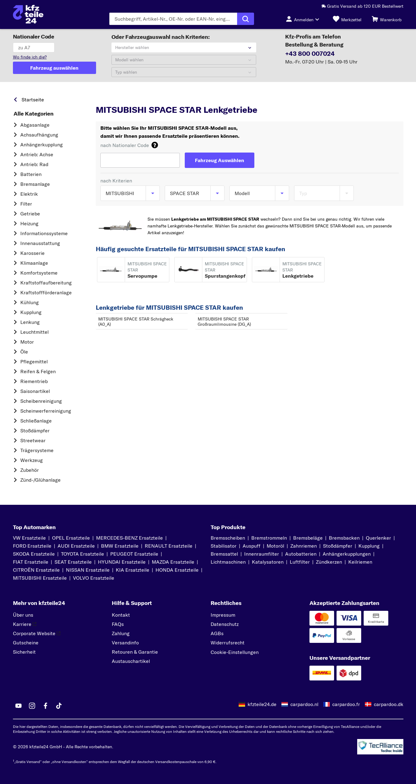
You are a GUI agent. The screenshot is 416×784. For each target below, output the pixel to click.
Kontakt (121, 615)
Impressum (223, 615)
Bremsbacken (344, 538)
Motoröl (275, 546)
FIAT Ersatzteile (30, 562)
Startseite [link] (33, 99)
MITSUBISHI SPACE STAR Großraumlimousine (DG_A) (224, 321)
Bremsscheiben (228, 538)
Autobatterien (301, 554)
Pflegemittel (34, 361)
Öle (24, 352)
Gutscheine (25, 642)
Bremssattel (224, 554)
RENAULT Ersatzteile (168, 546)
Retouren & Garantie (135, 652)
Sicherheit (24, 652)
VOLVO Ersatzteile (93, 578)
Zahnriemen (303, 546)
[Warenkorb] (386, 19)
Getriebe (30, 213)
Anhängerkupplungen (347, 554)
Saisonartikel (35, 391)
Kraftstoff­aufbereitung (46, 283)
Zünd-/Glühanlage (40, 480)
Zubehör (29, 470)
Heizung (29, 223)
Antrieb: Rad (34, 164)
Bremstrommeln (269, 538)
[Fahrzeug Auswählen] (219, 160)
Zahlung (121, 633)
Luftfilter (300, 562)
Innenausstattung (40, 243)
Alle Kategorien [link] (34, 113)
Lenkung (30, 322)
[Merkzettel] (347, 19)
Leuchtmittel (34, 332)
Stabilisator (223, 546)
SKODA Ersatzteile (34, 554)
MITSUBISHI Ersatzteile (40, 578)
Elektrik (29, 194)
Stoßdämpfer (35, 430)
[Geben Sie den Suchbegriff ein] (173, 19)
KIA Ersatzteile (132, 570)
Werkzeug (31, 460)
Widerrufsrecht (227, 642)
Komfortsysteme (39, 273)
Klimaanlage (34, 263)
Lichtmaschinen (228, 562)
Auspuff (252, 546)
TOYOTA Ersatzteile (82, 554)
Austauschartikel (131, 661)
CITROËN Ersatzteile (36, 570)
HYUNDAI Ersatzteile (122, 562)
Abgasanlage (35, 125)
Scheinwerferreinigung (45, 411)
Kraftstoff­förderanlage (46, 292)
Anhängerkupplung (41, 144)
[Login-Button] (304, 19)
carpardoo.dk (388, 704)
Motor (27, 342)
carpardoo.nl (304, 704)
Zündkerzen (329, 562)
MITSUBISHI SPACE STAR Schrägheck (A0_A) (135, 321)
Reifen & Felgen (38, 371)
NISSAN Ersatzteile (88, 570)
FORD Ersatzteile (32, 546)
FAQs (118, 624)
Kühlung (29, 302)
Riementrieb (34, 381)
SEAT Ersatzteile (73, 562)
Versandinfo (125, 642)
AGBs (217, 633)
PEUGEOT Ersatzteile (134, 554)
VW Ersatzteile (29, 538)
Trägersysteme (37, 450)
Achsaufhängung (39, 135)
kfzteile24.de (262, 704)
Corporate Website (36, 633)
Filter (26, 204)
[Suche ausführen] (245, 19)
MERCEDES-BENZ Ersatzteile (129, 538)
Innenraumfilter (261, 554)
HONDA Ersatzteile (177, 570)
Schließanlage (36, 421)
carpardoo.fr (346, 704)
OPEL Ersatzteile (71, 538)
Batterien (31, 174)
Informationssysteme (44, 233)
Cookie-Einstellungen (235, 652)
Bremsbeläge (308, 538)
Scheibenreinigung (41, 401)
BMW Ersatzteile (120, 546)
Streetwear (33, 440)
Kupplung (31, 312)
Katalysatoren (268, 562)
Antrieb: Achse (36, 154)
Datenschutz (225, 624)
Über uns (23, 615)
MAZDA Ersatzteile (173, 562)
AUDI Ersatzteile (76, 546)
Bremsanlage (35, 184)
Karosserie (32, 253)
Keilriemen (360, 562)
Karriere (24, 624)
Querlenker (378, 538)
